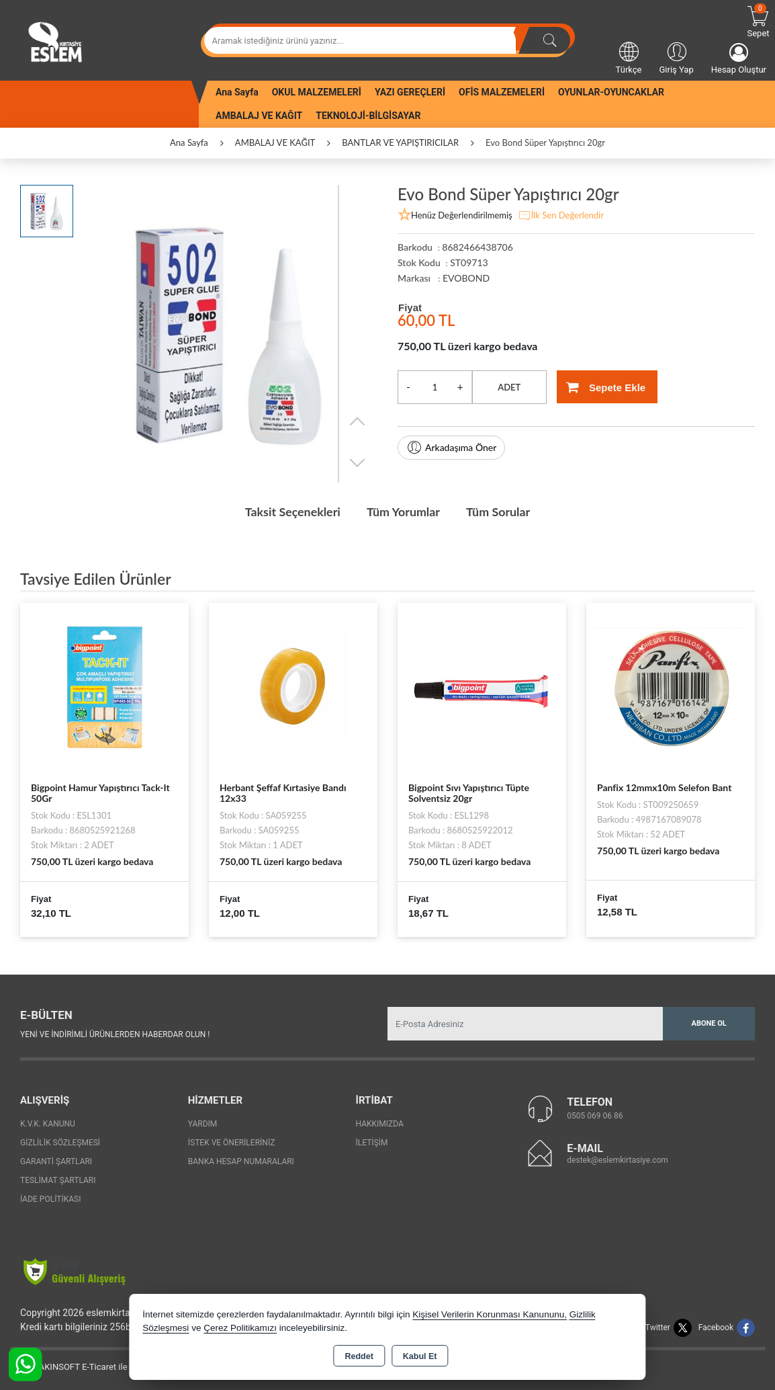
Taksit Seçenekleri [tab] (291, 511)
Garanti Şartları (56, 1161)
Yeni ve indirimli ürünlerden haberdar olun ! (115, 1033)
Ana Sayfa (237, 92)
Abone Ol (709, 1022)
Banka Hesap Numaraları (241, 1161)
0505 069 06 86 (595, 1115)
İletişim (372, 1142)
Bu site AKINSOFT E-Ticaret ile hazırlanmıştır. (97, 1367)
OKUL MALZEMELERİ (316, 92)
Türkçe (629, 57)
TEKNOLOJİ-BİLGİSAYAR (368, 115)
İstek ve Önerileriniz (231, 1142)
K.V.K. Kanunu (47, 1124)
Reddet (359, 1356)
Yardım (203, 1124)
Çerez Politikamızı (240, 1328)
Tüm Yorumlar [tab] (404, 511)
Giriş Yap (676, 57)
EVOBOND (466, 278)
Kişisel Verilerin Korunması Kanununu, (489, 1314)
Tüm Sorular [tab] (499, 511)
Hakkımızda (380, 1124)
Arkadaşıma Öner (451, 448)
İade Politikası (50, 1199)
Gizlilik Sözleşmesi (60, 1142)
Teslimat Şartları (58, 1180)
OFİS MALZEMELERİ (502, 92)
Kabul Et (420, 1356)
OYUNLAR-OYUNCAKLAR (611, 92)
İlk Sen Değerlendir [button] (561, 215)
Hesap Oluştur (738, 59)
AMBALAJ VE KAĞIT (259, 115)
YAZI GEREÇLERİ (410, 92)
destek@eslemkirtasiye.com (617, 1159)
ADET (509, 387)
